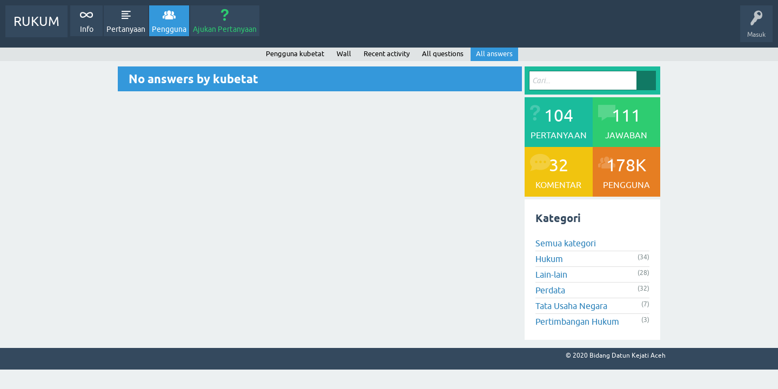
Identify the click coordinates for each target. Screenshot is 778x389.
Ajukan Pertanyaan (225, 29)
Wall (344, 54)
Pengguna (169, 29)
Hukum (549, 259)
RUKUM (36, 21)
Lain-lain (551, 274)
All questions (443, 54)
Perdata (550, 290)
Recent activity (387, 54)
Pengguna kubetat (295, 54)
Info (86, 29)
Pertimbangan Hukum (577, 321)
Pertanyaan (125, 29)
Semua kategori (565, 243)
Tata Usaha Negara (571, 306)
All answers (494, 54)
